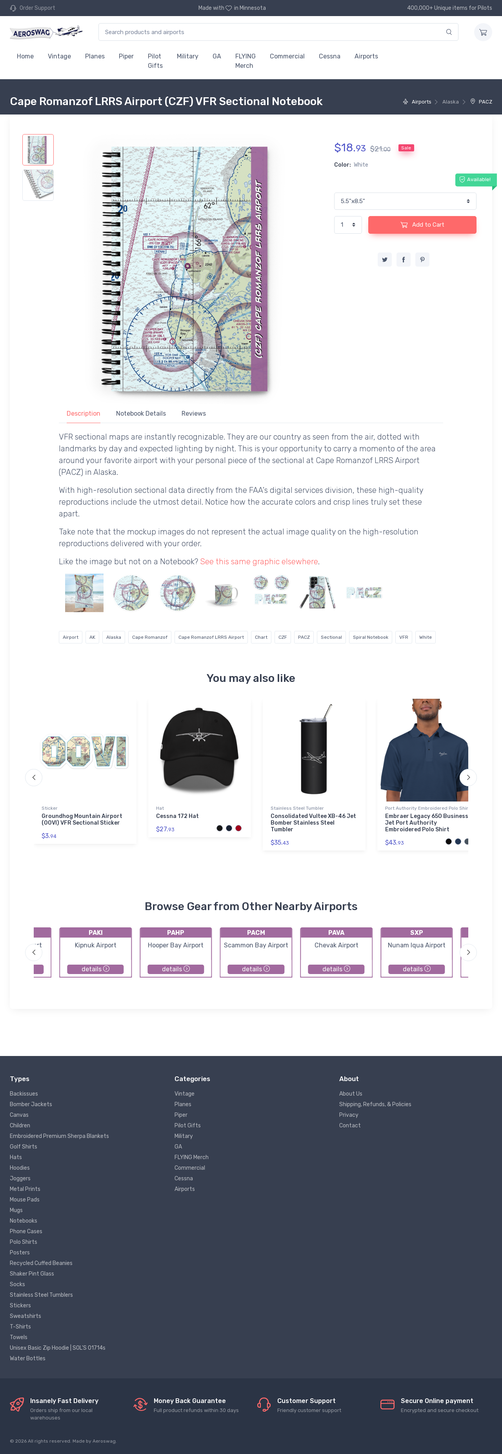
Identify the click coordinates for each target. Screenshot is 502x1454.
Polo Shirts (23, 1242)
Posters (20, 1252)
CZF (282, 637)
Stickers (20, 1305)
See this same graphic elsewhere (259, 561)
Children (20, 1125)
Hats (16, 1157)
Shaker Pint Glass (32, 1273)
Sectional (331, 637)
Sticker (50, 808)
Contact (350, 1125)
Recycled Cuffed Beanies (41, 1263)
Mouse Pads (25, 1199)
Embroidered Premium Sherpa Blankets (59, 1136)
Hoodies (20, 1168)
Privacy (348, 1115)
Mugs (16, 1210)
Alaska (113, 637)
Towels (18, 1337)
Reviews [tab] (194, 413)
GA (217, 56)
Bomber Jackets (31, 1104)
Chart (261, 637)
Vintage (59, 56)
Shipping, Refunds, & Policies (375, 1104)
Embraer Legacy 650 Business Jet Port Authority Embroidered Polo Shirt (426, 823)
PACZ (481, 102)
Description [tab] (83, 413)
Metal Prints (25, 1189)
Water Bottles (27, 1358)
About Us (350, 1093)
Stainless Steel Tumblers (41, 1295)
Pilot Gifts (155, 61)
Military (187, 56)
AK (92, 637)
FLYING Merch (245, 61)
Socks (17, 1284)
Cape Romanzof (149, 637)
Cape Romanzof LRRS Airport (211, 637)
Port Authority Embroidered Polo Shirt (427, 808)
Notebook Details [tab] (141, 413)
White (425, 637)
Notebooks (23, 1221)
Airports (366, 56)
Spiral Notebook (370, 637)
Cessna (329, 56)
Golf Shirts (23, 1146)
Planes (95, 56)
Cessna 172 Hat (177, 816)
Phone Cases (26, 1231)
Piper (126, 56)
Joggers (20, 1178)
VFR (403, 637)
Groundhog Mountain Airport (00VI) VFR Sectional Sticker (82, 819)
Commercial (287, 56)
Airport (70, 637)
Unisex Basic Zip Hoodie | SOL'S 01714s (57, 1348)
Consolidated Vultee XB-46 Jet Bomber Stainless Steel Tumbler (313, 823)
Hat (160, 808)
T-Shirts (20, 1326)
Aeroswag (104, 1441)
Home (25, 56)
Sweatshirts (25, 1316)
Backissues (24, 1093)
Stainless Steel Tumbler (297, 808)
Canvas (19, 1115)
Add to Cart (422, 224)
